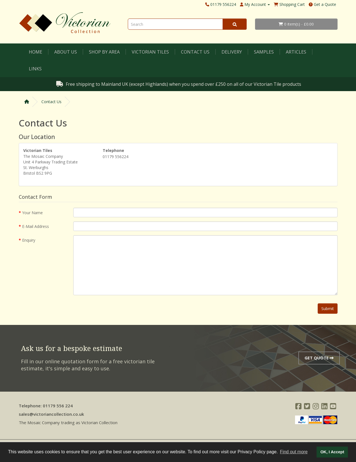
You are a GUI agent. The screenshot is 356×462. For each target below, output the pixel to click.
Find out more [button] (294, 451)
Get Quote (319, 358)
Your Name (32, 212)
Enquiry (28, 240)
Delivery (231, 52)
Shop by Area (104, 52)
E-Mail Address (35, 226)
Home (35, 52)
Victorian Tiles (150, 52)
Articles (296, 52)
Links (35, 69)
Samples (264, 52)
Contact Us (195, 52)
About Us (65, 52)
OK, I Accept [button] (332, 452)
